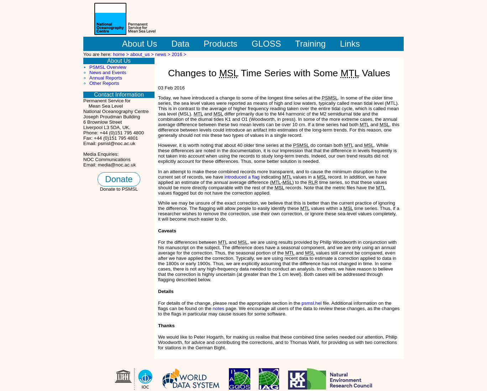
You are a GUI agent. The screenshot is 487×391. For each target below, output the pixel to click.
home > (121, 54)
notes (218, 308)
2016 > (179, 54)
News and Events (107, 72)
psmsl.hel (311, 303)
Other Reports (104, 83)
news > (163, 54)
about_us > (142, 54)
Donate (118, 179)
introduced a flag (242, 177)
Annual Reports (105, 78)
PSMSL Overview (107, 67)
